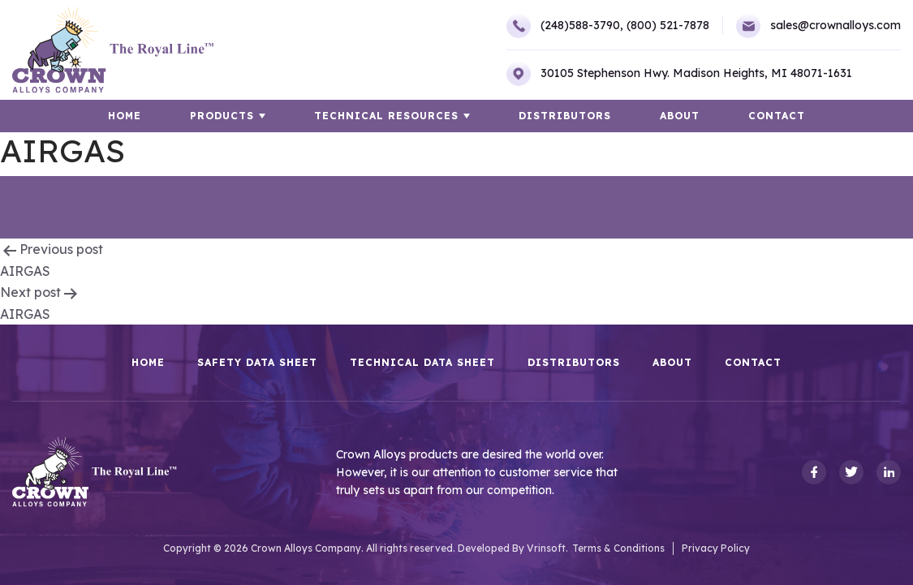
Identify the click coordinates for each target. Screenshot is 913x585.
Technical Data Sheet (422, 362)
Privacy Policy (716, 548)
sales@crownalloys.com (818, 26)
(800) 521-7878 (668, 25)
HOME (124, 116)
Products (222, 116)
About (680, 116)
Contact (776, 116)
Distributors (565, 116)
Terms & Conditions (618, 548)
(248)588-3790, (564, 26)
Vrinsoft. (547, 548)
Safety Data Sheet (257, 362)
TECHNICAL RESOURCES (386, 116)
